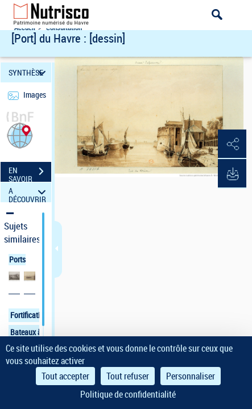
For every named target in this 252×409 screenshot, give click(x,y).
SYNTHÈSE (29, 72)
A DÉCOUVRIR (29, 192)
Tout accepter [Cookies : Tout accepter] (65, 376)
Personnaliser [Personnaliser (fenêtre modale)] (190, 376)
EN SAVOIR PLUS (30, 173)
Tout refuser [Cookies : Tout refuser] (127, 376)
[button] (20, 134)
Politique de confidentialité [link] (128, 394)
